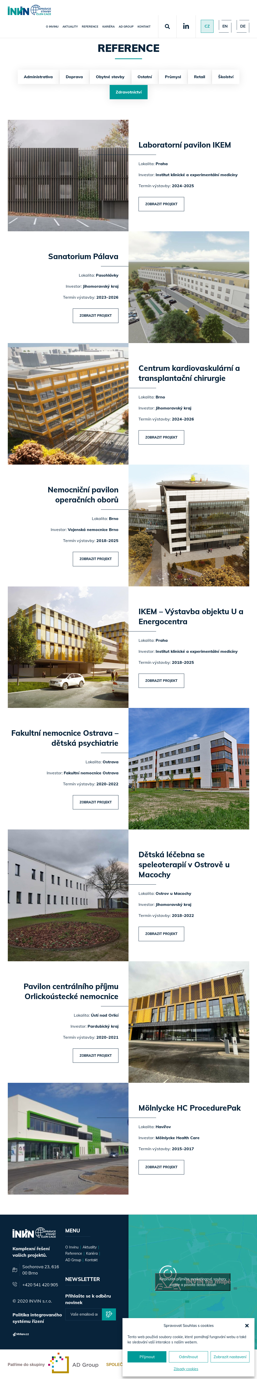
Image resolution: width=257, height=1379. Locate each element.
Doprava (74, 76)
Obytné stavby (110, 76)
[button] (246, 1325)
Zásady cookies (186, 1369)
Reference (89, 26)
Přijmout (147, 1356)
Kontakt (143, 26)
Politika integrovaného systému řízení (37, 1317)
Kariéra (108, 26)
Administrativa (38, 76)
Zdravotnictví (129, 91)
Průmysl (173, 76)
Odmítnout (188, 1356)
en (224, 26)
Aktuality (69, 26)
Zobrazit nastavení (230, 1356)
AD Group (125, 26)
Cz (206, 26)
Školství (225, 76)
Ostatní (145, 76)
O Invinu (51, 26)
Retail (199, 76)
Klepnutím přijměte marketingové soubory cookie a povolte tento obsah (192, 1281)
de (242, 26)
